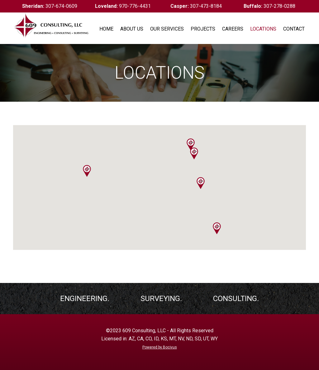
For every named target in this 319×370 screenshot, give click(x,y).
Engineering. (84, 298)
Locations (263, 29)
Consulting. (236, 298)
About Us (131, 29)
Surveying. (161, 298)
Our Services (167, 29)
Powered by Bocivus (159, 347)
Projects (203, 29)
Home (106, 29)
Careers (232, 29)
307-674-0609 (49, 6)
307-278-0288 (269, 6)
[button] (191, 144)
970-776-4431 (123, 6)
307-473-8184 (196, 6)
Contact (294, 29)
